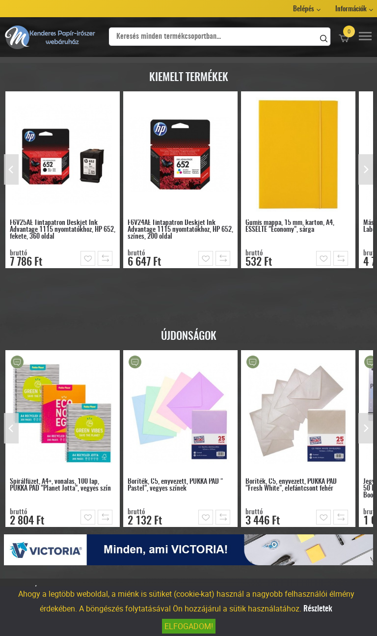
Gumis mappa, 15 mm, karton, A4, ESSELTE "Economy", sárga (289, 226)
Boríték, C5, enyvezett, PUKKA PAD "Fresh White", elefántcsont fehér (291, 485)
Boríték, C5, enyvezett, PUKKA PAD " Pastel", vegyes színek (175, 485)
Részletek (317, 609)
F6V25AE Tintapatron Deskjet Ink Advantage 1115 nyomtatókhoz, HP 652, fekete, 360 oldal (62, 230)
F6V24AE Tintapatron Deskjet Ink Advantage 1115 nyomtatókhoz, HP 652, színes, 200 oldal (180, 230)
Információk (351, 9)
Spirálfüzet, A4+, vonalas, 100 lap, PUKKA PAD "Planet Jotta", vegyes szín (60, 485)
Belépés (303, 9)
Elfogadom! (188, 626)
